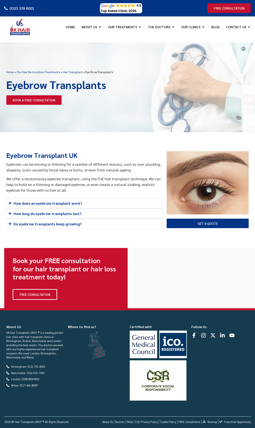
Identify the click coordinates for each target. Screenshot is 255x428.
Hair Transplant (73, 72)
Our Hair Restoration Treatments (38, 72)
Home (10, 72)
